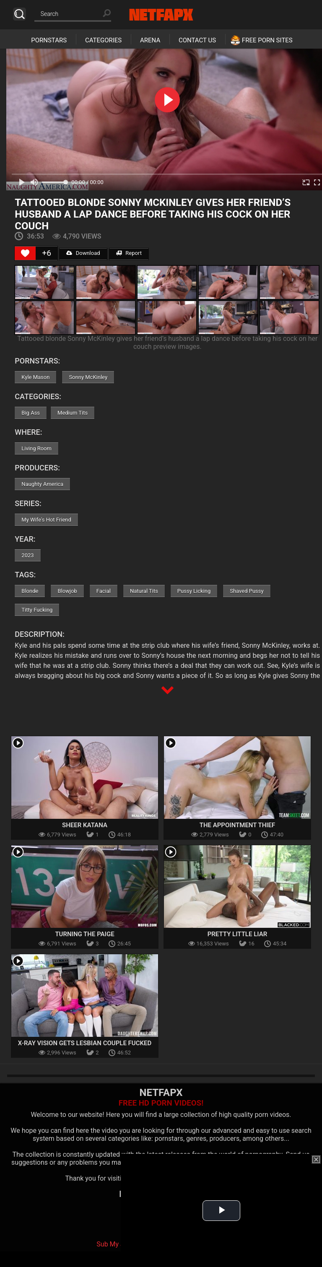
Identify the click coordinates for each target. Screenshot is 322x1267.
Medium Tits (72, 413)
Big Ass (30, 413)
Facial (103, 591)
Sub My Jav (113, 1244)
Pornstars (49, 40)
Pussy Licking (193, 591)
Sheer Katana (84, 825)
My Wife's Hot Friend (46, 520)
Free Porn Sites (267, 40)
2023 (27, 555)
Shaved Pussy (246, 591)
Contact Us (197, 40)
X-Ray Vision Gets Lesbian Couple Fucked (84, 1043)
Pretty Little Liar (237, 934)
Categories (103, 40)
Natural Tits (144, 591)
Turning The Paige (84, 934)
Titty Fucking (36, 610)
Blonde (29, 591)
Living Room (36, 448)
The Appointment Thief (237, 825)
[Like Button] (25, 253)
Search (19, 14)
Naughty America (42, 484)
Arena (150, 40)
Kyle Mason (35, 377)
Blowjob (67, 591)
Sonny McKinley (88, 377)
